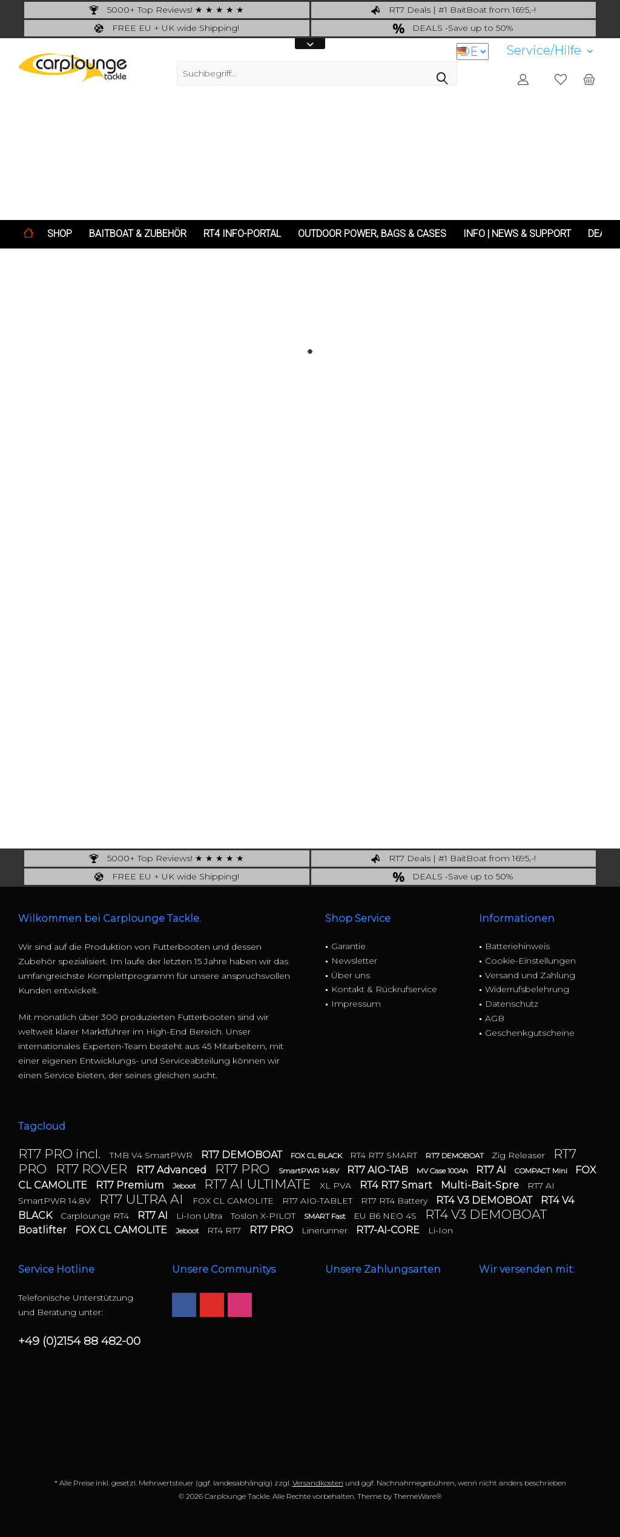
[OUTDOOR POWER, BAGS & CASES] (372, 234)
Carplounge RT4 (96, 1215)
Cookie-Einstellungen (530, 960)
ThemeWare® (417, 1496)
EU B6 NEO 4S (386, 1215)
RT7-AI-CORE (389, 1230)
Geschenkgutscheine (530, 1032)
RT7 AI (492, 1170)
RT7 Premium (131, 1185)
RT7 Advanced (172, 1170)
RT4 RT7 (225, 1230)
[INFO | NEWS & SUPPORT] (517, 234)
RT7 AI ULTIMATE (259, 1184)
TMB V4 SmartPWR (152, 1155)
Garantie (348, 946)
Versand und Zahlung (530, 975)
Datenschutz (511, 1003)
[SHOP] (60, 234)
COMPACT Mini (542, 1170)
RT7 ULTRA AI (142, 1199)
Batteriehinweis (517, 946)
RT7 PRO (243, 1168)
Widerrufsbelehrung (527, 989)
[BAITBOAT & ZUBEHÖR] (138, 234)
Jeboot (185, 1185)
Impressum (356, 1003)
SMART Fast (326, 1216)
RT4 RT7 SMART (385, 1155)
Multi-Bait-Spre (481, 1185)
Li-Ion (440, 1230)
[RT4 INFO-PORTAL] (242, 234)
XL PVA (337, 1185)
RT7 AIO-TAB (379, 1170)
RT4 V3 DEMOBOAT (485, 1200)
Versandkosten (317, 1482)
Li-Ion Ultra (200, 1215)
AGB (494, 1018)
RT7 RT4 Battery (395, 1200)
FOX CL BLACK (317, 1155)
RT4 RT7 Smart (397, 1185)
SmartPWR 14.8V (310, 1170)
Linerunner (326, 1230)
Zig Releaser (519, 1155)
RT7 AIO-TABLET (318, 1200)
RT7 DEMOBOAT (243, 1155)
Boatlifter (43, 1230)
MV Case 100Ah (443, 1170)
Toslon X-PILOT (264, 1215)
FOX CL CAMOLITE (234, 1200)
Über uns (350, 975)
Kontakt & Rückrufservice (384, 989)
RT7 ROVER (93, 1168)
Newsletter (354, 960)
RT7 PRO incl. (61, 1153)
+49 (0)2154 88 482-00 (79, 1341)
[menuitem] (550, 50)
